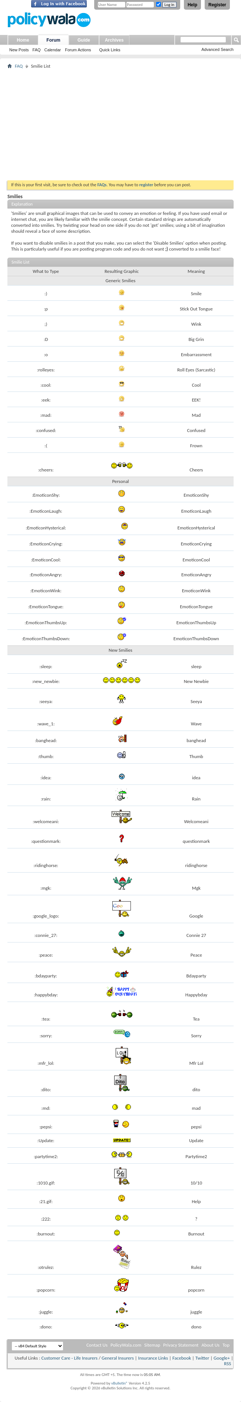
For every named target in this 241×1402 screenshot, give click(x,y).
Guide (83, 40)
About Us (210, 1345)
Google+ (222, 1358)
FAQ (37, 50)
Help (192, 4)
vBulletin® (119, 1383)
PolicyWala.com (125, 1345)
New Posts (19, 50)
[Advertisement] (120, 124)
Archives (114, 40)
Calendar (52, 50)
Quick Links (110, 50)
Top (226, 1345)
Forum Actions (78, 50)
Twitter (202, 1358)
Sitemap (152, 1345)
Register (217, 4)
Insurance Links (153, 1358)
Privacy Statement (180, 1345)
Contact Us (97, 1345)
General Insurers (118, 1358)
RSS (227, 1363)
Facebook (181, 1358)
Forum (53, 40)
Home (23, 40)
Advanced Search (217, 49)
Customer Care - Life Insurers (69, 1358)
